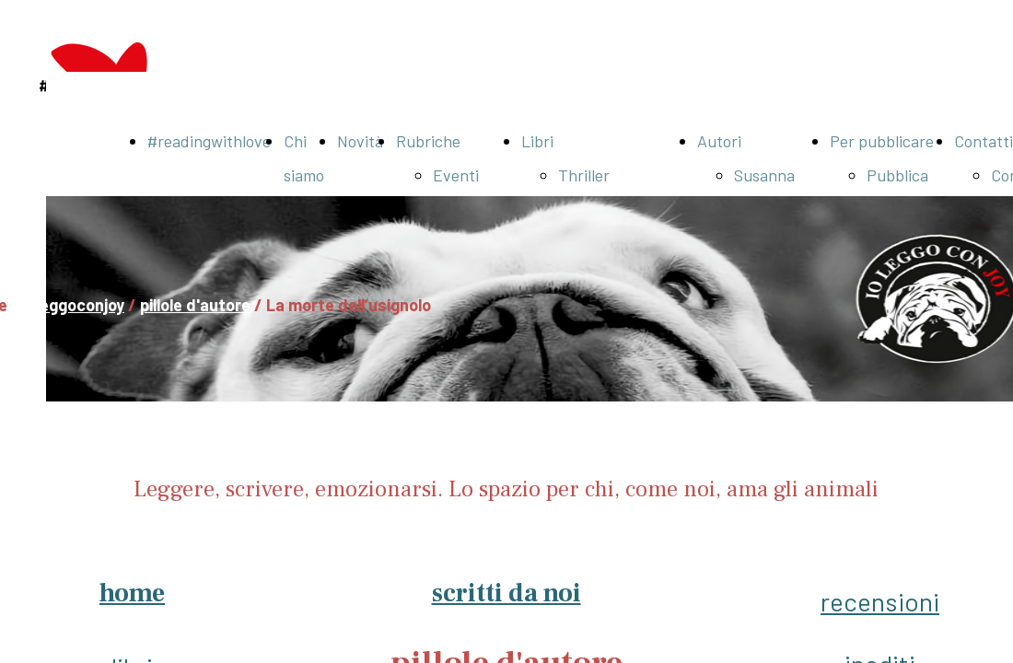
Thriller (584, 175)
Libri (537, 141)
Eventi (456, 175)
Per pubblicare (882, 141)
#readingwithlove (209, 141)
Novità (360, 141)
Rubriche (428, 141)
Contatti (983, 141)
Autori (719, 141)
